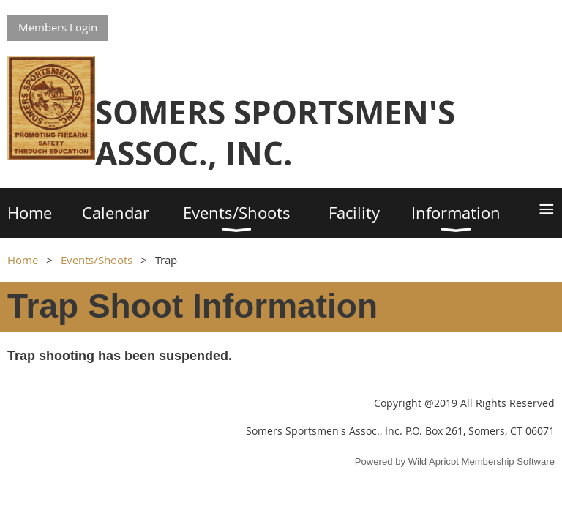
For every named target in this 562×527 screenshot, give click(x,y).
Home (22, 260)
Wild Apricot (433, 461)
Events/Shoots (96, 260)
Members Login (57, 27)
